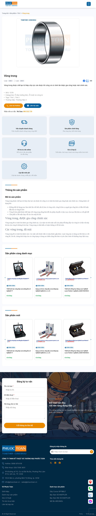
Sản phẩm (13, 13)
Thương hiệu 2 (21, 99)
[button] (84, 80)
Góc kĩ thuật (6, 497)
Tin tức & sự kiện (8, 501)
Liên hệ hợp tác (8, 504)
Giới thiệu (5, 491)
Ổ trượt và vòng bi (36, 95)
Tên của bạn (8, 386)
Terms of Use (89, 513)
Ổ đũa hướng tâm (21, 95)
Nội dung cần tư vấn (11, 403)
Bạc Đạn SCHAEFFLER (58, 494)
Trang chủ (5, 13)
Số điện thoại (9, 394)
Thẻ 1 (19, 13)
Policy (79, 513)
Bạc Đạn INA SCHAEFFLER (60, 497)
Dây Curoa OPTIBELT (58, 491)
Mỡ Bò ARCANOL (56, 501)
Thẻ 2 (17, 97)
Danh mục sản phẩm (9, 494)
